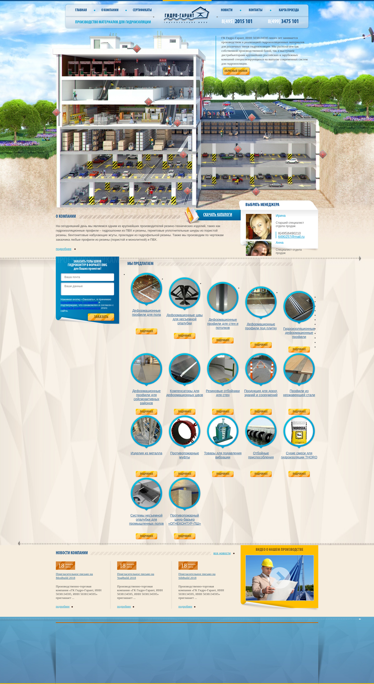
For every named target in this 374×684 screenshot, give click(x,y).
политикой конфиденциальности (80, 307)
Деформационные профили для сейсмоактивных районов (146, 397)
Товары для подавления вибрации (222, 455)
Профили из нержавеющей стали (299, 393)
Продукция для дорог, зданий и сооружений (261, 393)
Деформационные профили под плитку (261, 326)
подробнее (66, 249)
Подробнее (146, 331)
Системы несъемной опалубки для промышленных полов (146, 519)
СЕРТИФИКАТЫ (142, 10)
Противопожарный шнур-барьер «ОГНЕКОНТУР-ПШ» (184, 519)
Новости (227, 10)
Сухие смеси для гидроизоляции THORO (299, 455)
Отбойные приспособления (261, 455)
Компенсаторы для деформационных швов (184, 393)
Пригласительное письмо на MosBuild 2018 (74, 576)
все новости (224, 553)
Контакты (255, 10)
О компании (110, 10)
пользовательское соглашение (79, 302)
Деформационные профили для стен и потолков (223, 324)
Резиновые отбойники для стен (223, 393)
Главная (81, 10)
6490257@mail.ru (291, 236)
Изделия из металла (146, 453)
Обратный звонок (235, 71)
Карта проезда (289, 10)
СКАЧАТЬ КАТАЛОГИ (217, 215)
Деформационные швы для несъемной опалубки (184, 319)
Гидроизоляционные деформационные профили (299, 333)
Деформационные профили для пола (146, 312)
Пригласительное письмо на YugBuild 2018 (135, 576)
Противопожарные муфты (184, 455)
